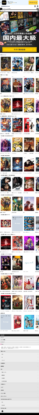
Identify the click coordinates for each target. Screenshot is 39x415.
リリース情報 (19, 341)
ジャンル (19, 338)
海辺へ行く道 (26, 331)
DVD (2, 355)
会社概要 (2, 348)
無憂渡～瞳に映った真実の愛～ (17, 292)
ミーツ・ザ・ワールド (4, 331)
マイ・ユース (26, 272)
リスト (35, 8)
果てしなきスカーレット (16, 115)
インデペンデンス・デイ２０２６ (17, 174)
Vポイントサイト (4, 397)
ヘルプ (2, 388)
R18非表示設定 (4, 382)
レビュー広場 (3, 394)
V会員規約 (5, 348)
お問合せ (2, 391)
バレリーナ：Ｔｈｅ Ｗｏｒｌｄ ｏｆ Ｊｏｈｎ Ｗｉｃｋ (10, 154)
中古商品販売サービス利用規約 (18, 348)
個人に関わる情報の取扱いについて (27, 348)
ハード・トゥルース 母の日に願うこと (30, 73)
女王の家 (1, 272)
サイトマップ (16, 349)
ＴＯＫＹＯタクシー (15, 94)
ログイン (38, 8)
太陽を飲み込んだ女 (15, 272)
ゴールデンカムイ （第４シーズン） (6, 73)
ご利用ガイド (3, 385)
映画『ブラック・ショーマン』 (29, 94)
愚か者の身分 (14, 213)
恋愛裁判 (36, 213)
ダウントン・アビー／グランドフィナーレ (19, 312)
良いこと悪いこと (27, 233)
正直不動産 (37, 134)
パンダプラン (26, 115)
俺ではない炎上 (14, 73)
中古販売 (3, 379)
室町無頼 (36, 94)
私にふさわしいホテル (15, 331)
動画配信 (2, 367)
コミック (3, 361)
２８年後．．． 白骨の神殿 (28, 154)
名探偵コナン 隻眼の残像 (4, 134)
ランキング (19, 343)
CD (2, 358)
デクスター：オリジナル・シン (29, 312)
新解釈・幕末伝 (2, 115)
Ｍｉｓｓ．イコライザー (28, 174)
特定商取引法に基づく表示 (4, 349)
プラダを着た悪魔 (27, 134)
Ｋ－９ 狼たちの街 (3, 174)
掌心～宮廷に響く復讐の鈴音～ (5, 292)
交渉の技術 (37, 272)
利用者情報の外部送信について (11, 349)
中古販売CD (3, 364)
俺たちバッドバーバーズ (16, 233)
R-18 (19, 345)
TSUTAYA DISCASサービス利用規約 (10, 348)
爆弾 (1, 94)
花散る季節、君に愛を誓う (28, 292)
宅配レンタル (4, 373)
